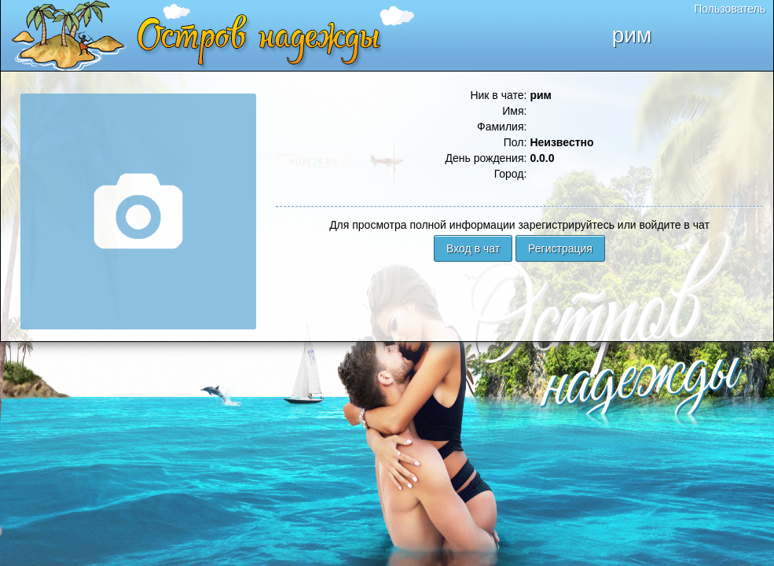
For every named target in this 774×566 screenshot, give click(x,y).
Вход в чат (473, 248)
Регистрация (560, 248)
